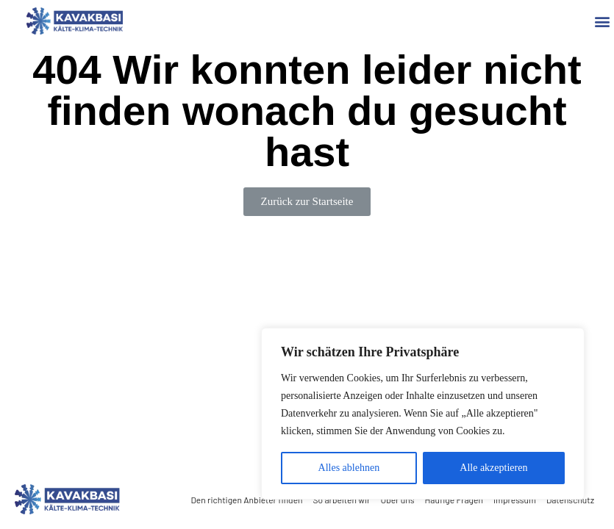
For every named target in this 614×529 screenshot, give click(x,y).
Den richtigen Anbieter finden (246, 499)
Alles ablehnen (349, 467)
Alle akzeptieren (493, 467)
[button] (602, 21)
